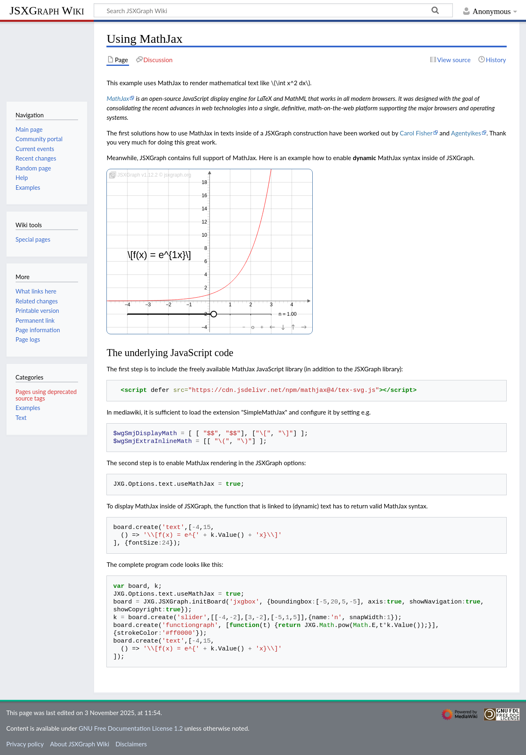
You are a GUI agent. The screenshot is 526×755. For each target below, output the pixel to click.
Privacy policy (25, 744)
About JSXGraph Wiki (79, 744)
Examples (28, 407)
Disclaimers (131, 744)
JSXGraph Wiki (46, 10)
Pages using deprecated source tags (46, 395)
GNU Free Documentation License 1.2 (130, 728)
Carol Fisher (416, 133)
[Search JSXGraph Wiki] (273, 10)
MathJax (117, 98)
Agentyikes (466, 133)
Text (21, 417)
